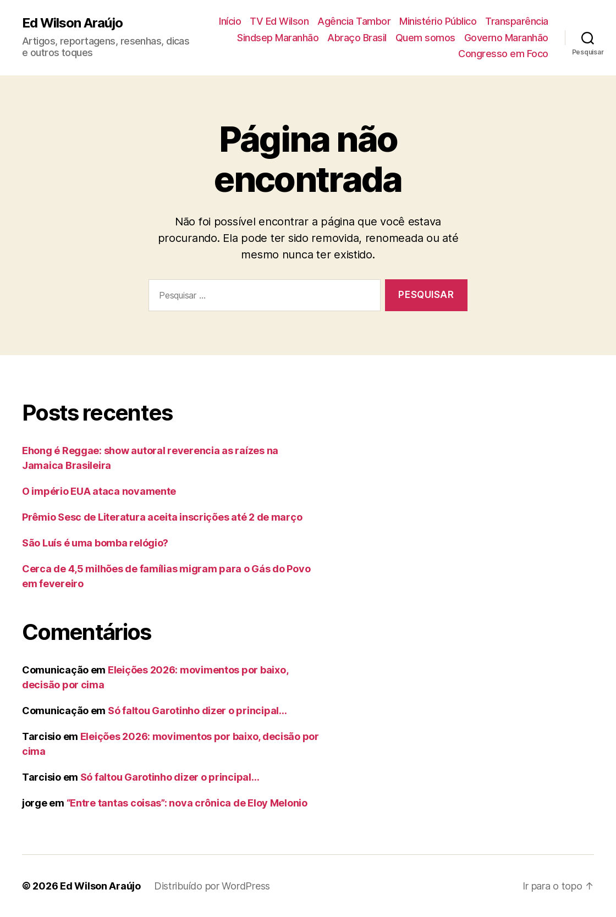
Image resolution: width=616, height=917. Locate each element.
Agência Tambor (354, 21)
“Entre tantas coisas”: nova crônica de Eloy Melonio (187, 803)
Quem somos (425, 37)
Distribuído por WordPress (212, 886)
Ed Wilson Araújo (72, 23)
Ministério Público (437, 21)
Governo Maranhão (506, 37)
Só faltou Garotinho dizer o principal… (197, 710)
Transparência (516, 21)
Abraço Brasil (357, 37)
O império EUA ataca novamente (99, 491)
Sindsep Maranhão (277, 37)
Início (230, 21)
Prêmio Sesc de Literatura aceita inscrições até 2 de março (162, 517)
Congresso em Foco (503, 53)
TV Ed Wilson (279, 21)
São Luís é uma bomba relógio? (95, 543)
